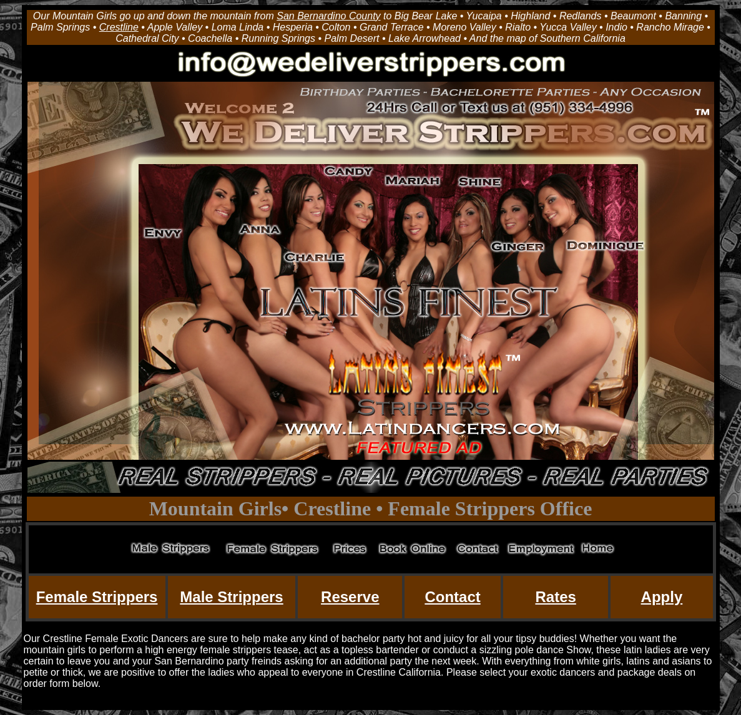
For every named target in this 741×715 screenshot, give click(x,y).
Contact (452, 596)
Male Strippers (231, 596)
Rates (555, 596)
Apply (662, 596)
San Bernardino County (328, 16)
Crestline (119, 27)
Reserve (350, 596)
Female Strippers (97, 596)
